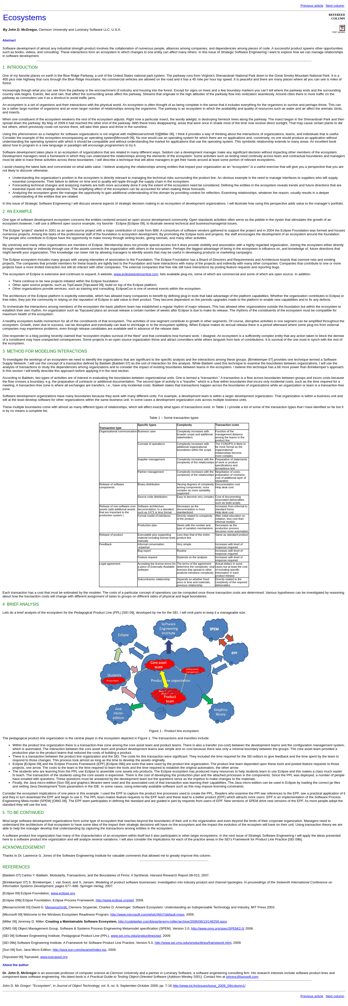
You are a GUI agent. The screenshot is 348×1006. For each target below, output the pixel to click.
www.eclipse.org (63, 893)
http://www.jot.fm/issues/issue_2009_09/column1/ (209, 986)
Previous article (312, 5)
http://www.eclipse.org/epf (115, 900)
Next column (335, 5)
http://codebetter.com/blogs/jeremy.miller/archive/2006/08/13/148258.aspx (172, 921)
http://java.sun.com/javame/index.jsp (79, 950)
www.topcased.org (53, 957)
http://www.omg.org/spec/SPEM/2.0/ (217, 928)
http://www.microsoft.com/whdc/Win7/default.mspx (147, 914)
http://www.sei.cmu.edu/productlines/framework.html (193, 943)
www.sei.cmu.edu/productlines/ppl (136, 936)
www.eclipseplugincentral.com (136, 274)
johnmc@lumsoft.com (242, 977)
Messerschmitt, (56, 907)
